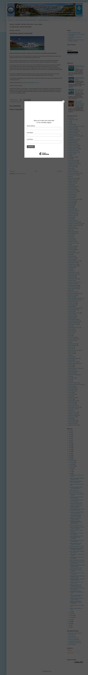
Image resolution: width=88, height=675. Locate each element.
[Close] (63, 101)
